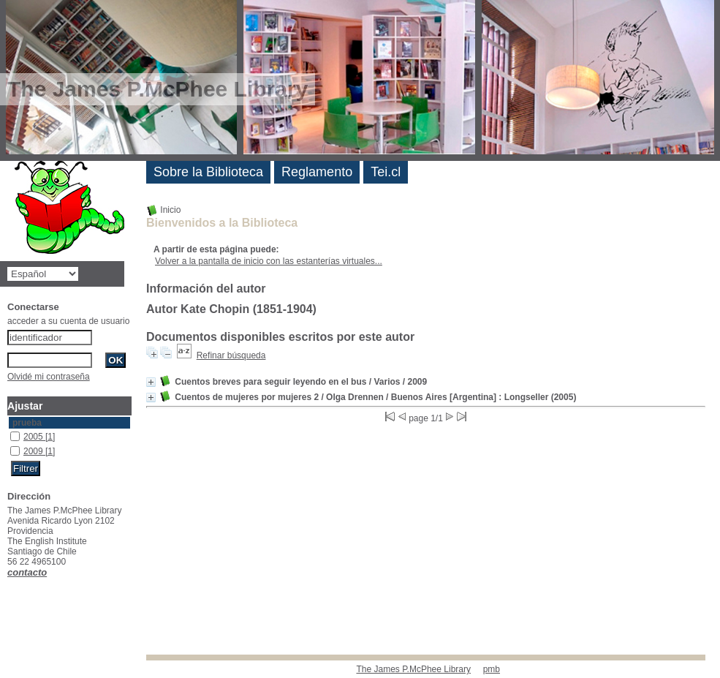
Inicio (163, 210)
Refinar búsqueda (231, 355)
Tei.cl (386, 172)
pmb (491, 669)
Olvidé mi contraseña (48, 377)
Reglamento (316, 172)
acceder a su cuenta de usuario (68, 321)
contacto (27, 572)
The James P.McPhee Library (413, 669)
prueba (27, 423)
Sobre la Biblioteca (208, 172)
